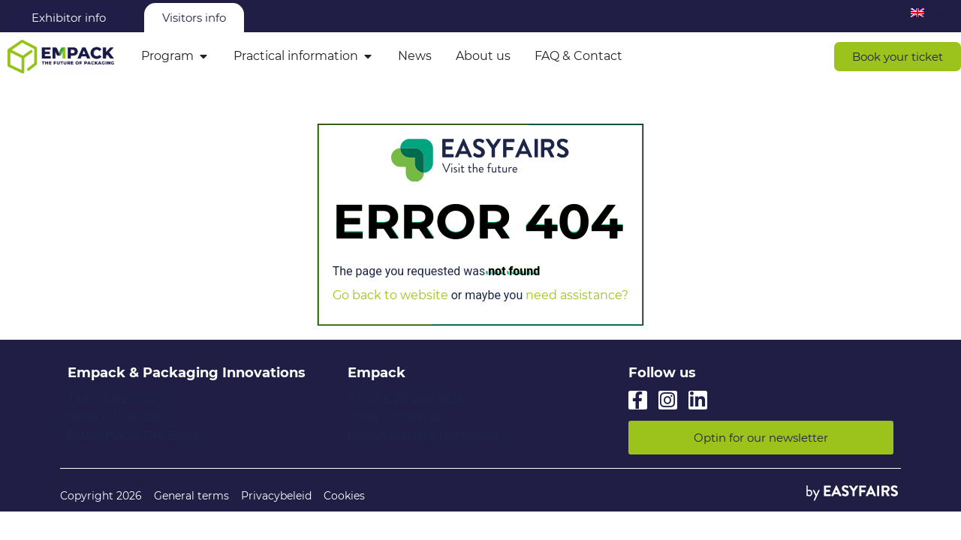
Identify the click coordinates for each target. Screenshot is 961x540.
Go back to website (390, 295)
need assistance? (577, 295)
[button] (897, 56)
